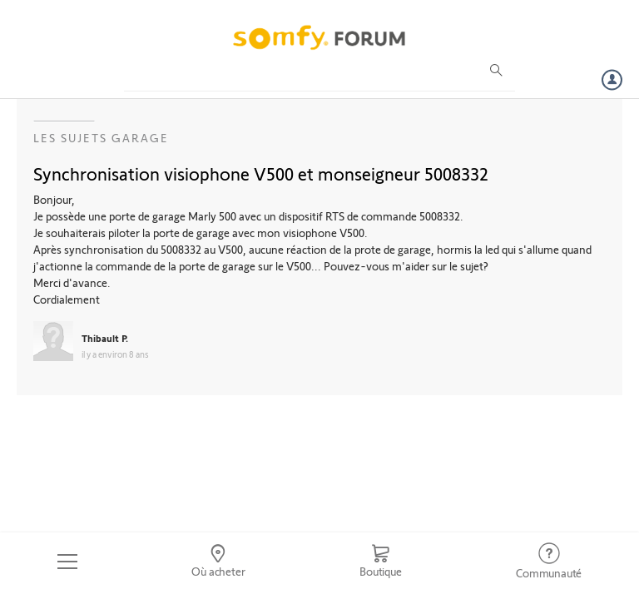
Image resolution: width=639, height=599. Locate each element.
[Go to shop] (380, 561)
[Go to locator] (219, 561)
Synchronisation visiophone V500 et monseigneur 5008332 (260, 173)
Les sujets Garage (101, 138)
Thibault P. (105, 338)
